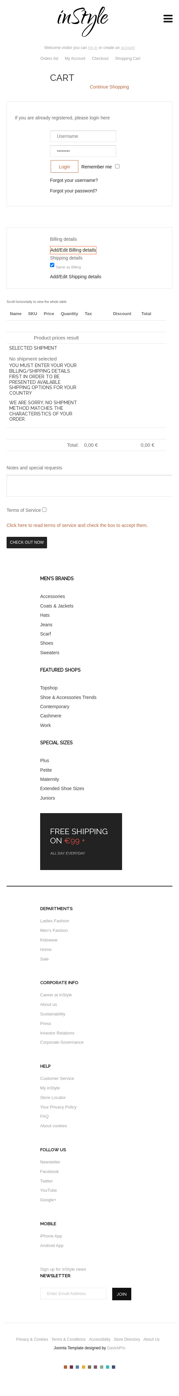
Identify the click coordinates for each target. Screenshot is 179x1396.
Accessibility (99, 1339)
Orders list (49, 58)
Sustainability (52, 1013)
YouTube (48, 1190)
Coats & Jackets (56, 606)
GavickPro (116, 1348)
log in (93, 47)
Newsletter (50, 1161)
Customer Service (57, 1078)
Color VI (95, 1367)
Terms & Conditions (68, 1339)
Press (45, 1023)
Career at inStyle (56, 994)
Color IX (113, 1367)
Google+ (48, 1199)
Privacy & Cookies (32, 1339)
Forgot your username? (74, 180)
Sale (44, 959)
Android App (52, 1245)
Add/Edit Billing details (73, 250)
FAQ (44, 1116)
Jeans (46, 624)
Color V (89, 1367)
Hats (45, 615)
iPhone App (51, 1236)
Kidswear (49, 939)
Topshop (49, 687)
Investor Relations (57, 1033)
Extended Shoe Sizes (62, 788)
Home (46, 949)
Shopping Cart (128, 58)
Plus (44, 760)
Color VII (101, 1367)
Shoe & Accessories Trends (68, 697)
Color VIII (107, 1367)
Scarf (45, 633)
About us (48, 1004)
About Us (151, 1339)
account (128, 47)
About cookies (53, 1125)
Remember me (96, 166)
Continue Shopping (109, 86)
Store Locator (53, 1097)
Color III (77, 1367)
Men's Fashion (54, 930)
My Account (75, 58)
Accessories (52, 596)
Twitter (46, 1181)
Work (45, 725)
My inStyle (50, 1087)
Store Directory (127, 1339)
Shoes (46, 643)
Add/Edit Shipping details (75, 276)
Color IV (83, 1367)
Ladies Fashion (54, 920)
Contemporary (54, 706)
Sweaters (49, 652)
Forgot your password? (73, 190)
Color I (65, 1367)
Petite (46, 770)
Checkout (100, 58)
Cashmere (51, 715)
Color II (71, 1367)
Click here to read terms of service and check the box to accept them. (77, 525)
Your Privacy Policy (58, 1107)
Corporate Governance (62, 1042)
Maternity (49, 779)
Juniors (47, 798)
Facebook (49, 1171)
